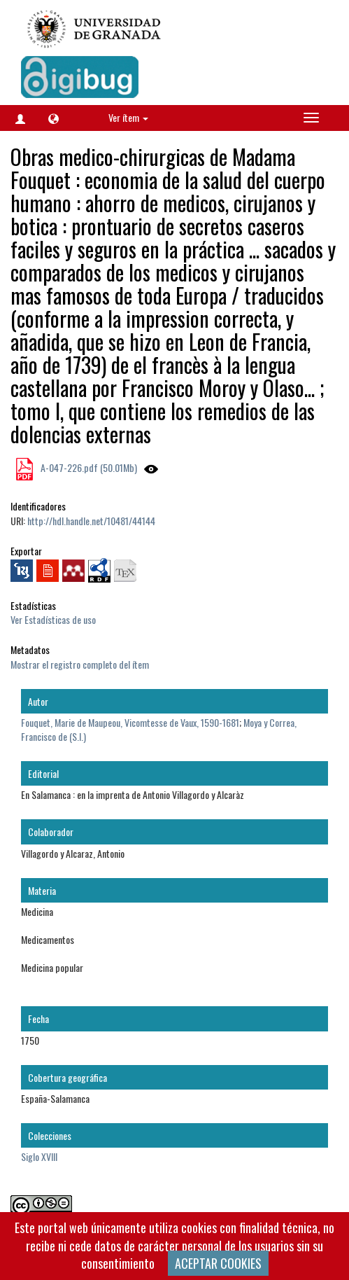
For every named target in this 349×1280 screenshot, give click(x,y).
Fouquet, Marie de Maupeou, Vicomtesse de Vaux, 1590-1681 (130, 722)
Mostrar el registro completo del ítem (79, 664)
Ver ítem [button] (128, 117)
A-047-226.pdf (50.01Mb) (87, 467)
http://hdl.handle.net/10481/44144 (91, 520)
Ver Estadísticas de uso (53, 619)
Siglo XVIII (39, 1156)
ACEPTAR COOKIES (218, 1263)
